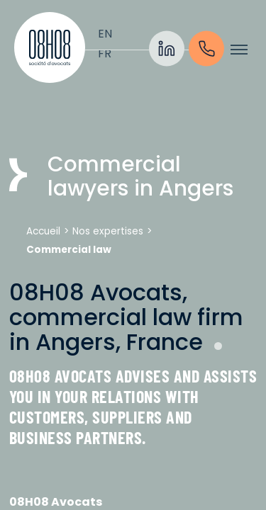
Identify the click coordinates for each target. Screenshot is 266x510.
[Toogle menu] (239, 49)
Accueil (43, 231)
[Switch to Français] (104, 54)
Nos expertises (107, 231)
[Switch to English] (105, 34)
